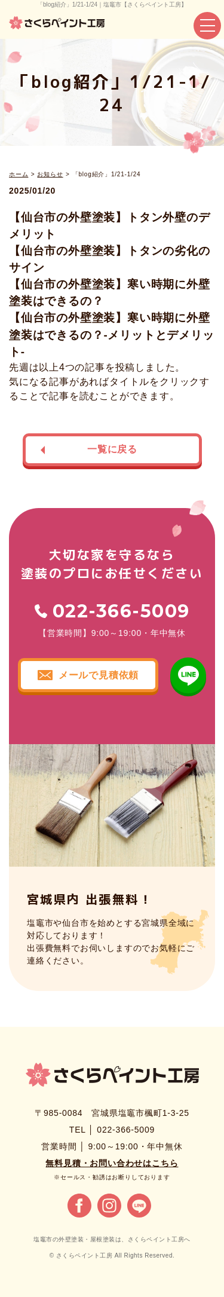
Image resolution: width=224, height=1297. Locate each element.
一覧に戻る (112, 449)
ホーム (18, 174)
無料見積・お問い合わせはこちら (111, 1163)
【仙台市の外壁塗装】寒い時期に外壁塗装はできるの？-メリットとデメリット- (111, 334)
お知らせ (50, 174)
